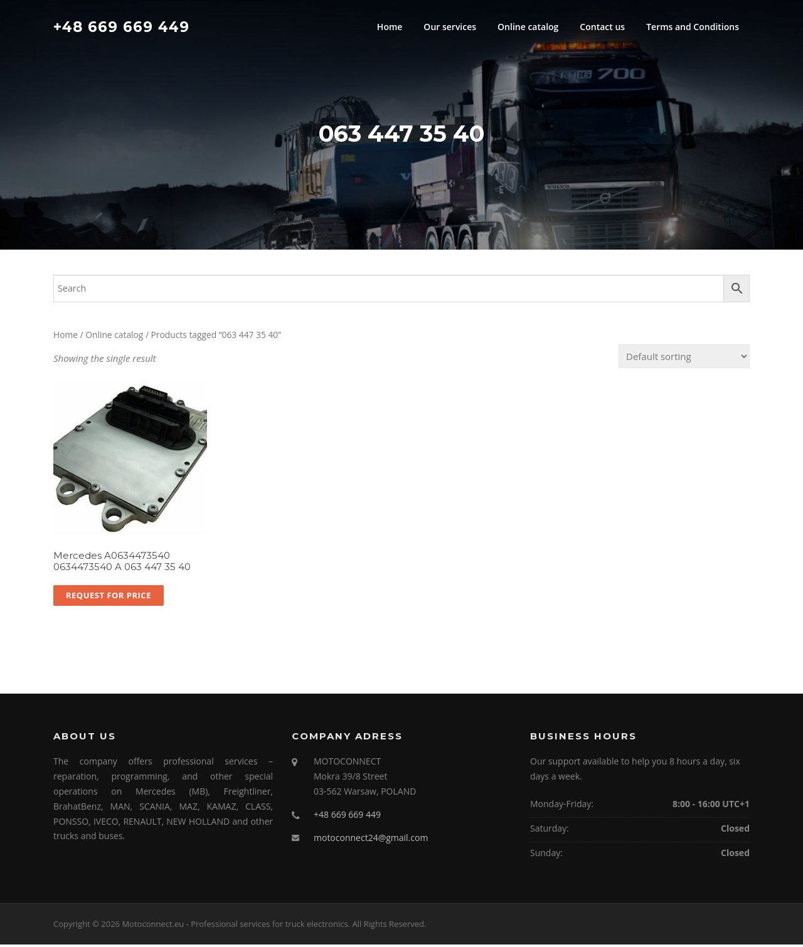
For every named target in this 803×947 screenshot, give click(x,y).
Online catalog (527, 27)
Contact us (602, 27)
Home (390, 27)
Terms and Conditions (692, 27)
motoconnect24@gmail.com (371, 840)
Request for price (108, 597)
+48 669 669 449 (121, 26)
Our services (449, 27)
